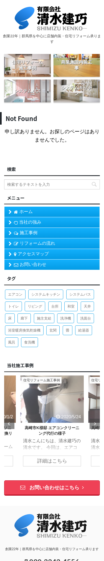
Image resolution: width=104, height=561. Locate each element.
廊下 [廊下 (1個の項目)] (24, 318)
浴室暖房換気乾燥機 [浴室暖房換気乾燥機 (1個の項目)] (24, 330)
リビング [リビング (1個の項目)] (35, 306)
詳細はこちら (52, 461)
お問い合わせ (30, 264)
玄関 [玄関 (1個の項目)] (53, 330)
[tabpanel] (52, 423)
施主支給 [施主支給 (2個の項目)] (44, 318)
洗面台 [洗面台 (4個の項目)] (85, 318)
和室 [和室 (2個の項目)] (71, 306)
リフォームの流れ (34, 243)
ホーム (23, 211)
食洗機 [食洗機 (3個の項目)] (29, 342)
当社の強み (27, 222)
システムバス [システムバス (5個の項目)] (80, 294)
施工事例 (25, 232)
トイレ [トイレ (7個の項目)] (13, 306)
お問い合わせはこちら (52, 487)
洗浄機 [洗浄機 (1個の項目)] (65, 318)
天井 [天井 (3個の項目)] (87, 306)
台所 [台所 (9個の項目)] (55, 306)
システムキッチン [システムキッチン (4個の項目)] (45, 294)
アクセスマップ (31, 253)
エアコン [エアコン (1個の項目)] (15, 294)
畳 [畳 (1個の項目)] (67, 330)
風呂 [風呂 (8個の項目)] (11, 342)
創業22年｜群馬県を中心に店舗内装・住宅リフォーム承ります (52, 549)
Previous (9, 424)
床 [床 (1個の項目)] (10, 318)
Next (95, 424)
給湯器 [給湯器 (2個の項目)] (83, 330)
